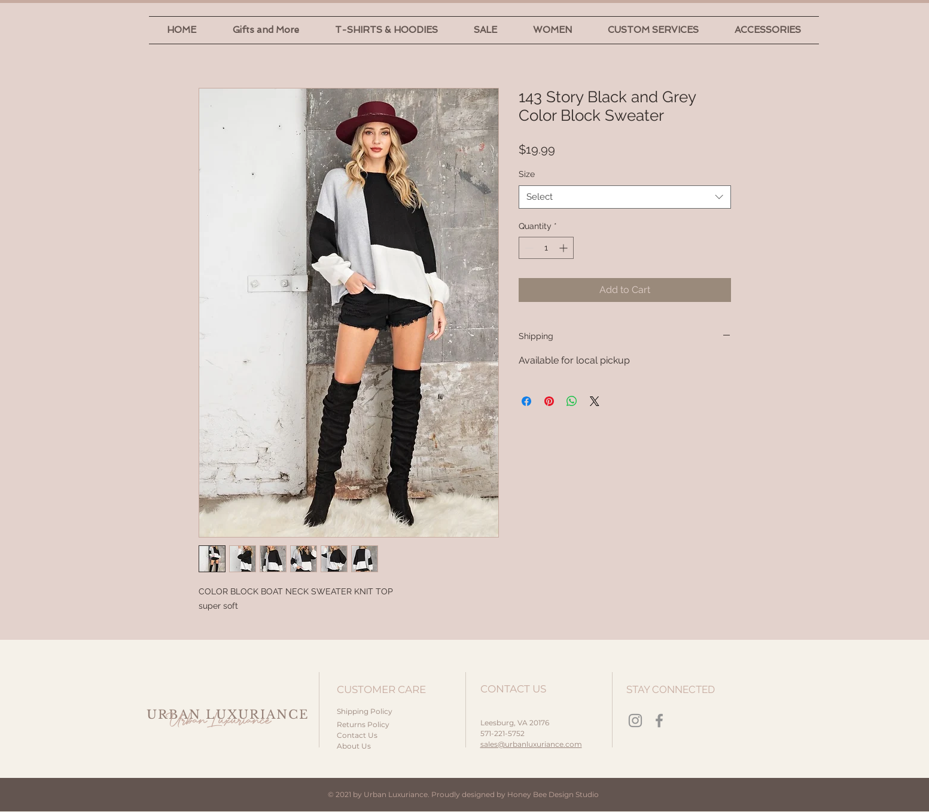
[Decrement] (527, 247)
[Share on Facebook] (526, 401)
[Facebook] (659, 720)
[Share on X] (594, 401)
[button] (266, 30)
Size (527, 174)
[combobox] (625, 197)
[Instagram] (635, 720)
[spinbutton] (546, 247)
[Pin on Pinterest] (549, 401)
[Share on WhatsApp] (572, 401)
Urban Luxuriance (218, 720)
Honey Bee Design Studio (553, 794)
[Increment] (564, 247)
